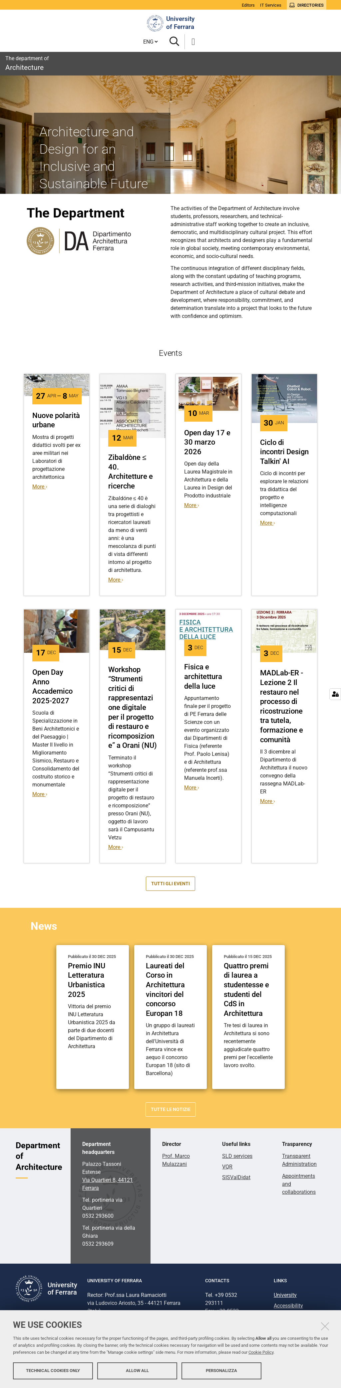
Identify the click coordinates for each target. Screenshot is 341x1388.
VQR (227, 1167)
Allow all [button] (137, 1370)
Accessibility (288, 1306)
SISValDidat (236, 1177)
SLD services (237, 1156)
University (285, 1295)
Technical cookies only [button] (53, 1370)
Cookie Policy (260, 1352)
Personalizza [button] (221, 1370)
